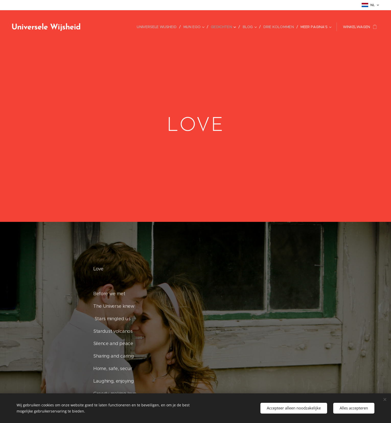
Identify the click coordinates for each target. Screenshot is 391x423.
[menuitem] (161, 26)
